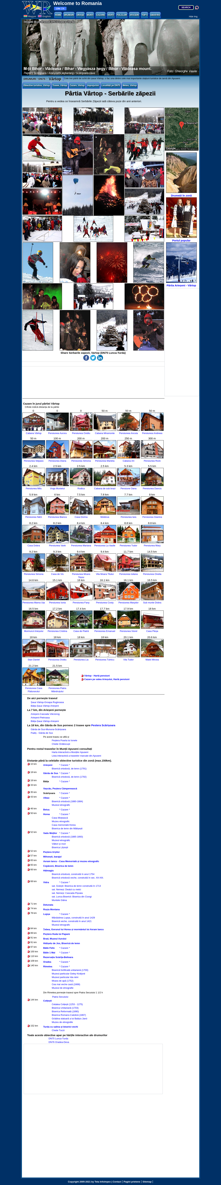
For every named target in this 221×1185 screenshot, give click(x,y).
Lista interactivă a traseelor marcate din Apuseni (76, 755)
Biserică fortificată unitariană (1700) (70, 970)
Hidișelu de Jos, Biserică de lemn (61, 943)
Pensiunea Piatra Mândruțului (57, 688)
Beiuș (46, 809)
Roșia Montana (51, 909)
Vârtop (54, 79)
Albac (46, 797)
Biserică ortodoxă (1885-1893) (67, 836)
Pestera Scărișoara (103, 725)
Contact (117, 1181)
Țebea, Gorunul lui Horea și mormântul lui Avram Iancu (73, 929)
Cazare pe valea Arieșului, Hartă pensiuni (107, 679)
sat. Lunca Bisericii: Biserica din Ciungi (72, 896)
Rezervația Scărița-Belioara (58, 957)
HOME (58, 15)
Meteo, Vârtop (130, 85)
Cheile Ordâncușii (61, 744)
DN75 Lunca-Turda (58, 1038)
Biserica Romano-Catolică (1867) (69, 1015)
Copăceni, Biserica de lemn (58, 866)
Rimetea (47, 966)
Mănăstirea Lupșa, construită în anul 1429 (73, 917)
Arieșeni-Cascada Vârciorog (45, 714)
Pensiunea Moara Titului (81, 574)
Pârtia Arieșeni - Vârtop (181, 264)
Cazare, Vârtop (77, 85)
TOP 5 (145, 15)
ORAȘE (80, 15)
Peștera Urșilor (51, 852)
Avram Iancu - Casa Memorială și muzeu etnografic (71, 861)
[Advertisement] (182, 342)
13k (60, 8)
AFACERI (134, 15)
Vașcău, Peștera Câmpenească (60, 788)
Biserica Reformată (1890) (65, 1011)
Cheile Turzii (58, 1030)
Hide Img (193, 16)
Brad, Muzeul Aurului (54, 938)
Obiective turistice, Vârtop (36, 85)
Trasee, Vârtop (59, 85)
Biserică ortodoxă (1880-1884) (67, 801)
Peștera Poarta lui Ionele (64, 740)
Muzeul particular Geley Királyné (68, 973)
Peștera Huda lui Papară (56, 934)
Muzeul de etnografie (62, 988)
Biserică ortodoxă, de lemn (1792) (69, 776)
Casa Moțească (60, 817)
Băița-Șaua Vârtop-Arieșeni (45, 705)
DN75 (41, 78)
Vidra (46, 882)
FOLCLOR (122, 15)
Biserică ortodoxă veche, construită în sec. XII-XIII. (78, 877)
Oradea (47, 962)
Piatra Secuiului (60, 996)
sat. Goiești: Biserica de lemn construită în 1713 (76, 886)
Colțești (47, 1000)
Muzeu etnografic (61, 821)
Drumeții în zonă (181, 174)
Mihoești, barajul (52, 856)
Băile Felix (49, 948)
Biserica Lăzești (60, 847)
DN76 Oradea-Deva (59, 1042)
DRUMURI (69, 15)
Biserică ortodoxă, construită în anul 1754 (73, 874)
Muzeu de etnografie (62, 1022)
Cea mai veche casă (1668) (66, 984)
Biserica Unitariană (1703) (65, 1008)
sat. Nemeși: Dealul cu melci (66, 889)
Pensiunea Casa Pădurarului (33, 688)
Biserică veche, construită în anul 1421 (72, 921)
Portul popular (181, 219)
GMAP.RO (155, 15)
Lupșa (46, 914)
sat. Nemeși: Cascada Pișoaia (67, 893)
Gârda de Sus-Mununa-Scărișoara (48, 729)
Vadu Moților (50, 833)
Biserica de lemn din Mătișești (67, 828)
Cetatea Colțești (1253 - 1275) (67, 1004)
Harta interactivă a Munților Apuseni (70, 752)
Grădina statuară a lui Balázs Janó (69, 1018)
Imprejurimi (93, 85)
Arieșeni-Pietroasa (40, 717)
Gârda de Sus (50, 773)
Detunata (48, 904)
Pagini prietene (132, 1181)
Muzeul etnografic (61, 805)
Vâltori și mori (59, 843)
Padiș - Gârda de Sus (42, 733)
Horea (46, 814)
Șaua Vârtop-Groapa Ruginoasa (47, 702)
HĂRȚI (110, 15)
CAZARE (100, 15)
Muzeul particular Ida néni (65, 977)
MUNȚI (90, 15)
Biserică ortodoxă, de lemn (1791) (69, 768)
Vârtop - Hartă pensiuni (97, 675)
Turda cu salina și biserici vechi (60, 1026)
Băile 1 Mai (49, 952)
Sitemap (147, 1181)
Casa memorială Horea (64, 825)
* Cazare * (64, 765)
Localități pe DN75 (110, 85)
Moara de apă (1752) (62, 980)
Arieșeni (47, 765)
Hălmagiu (48, 870)
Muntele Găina (59, 900)
